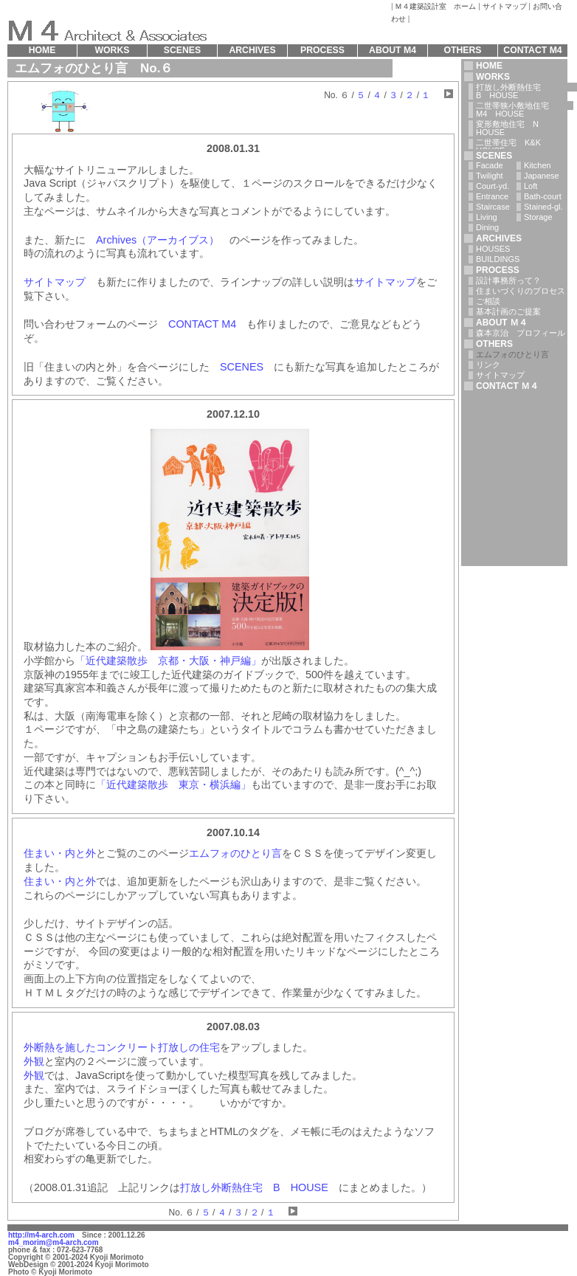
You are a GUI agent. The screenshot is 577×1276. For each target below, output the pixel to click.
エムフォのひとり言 (235, 853)
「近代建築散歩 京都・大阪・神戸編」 (168, 660)
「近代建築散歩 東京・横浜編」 (173, 784)
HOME (489, 66)
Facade (489, 165)
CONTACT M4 (202, 324)
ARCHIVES (499, 238)
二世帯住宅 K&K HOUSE (508, 146)
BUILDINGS (497, 259)
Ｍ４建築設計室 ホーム (435, 6)
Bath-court (543, 196)
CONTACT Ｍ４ (507, 386)
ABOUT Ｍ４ (502, 322)
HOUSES (493, 248)
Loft (530, 186)
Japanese (541, 175)
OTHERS (494, 344)
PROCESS (497, 270)
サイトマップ (505, 6)
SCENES (241, 367)
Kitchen (537, 165)
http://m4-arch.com (41, 1235)
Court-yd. (492, 186)
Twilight (489, 175)
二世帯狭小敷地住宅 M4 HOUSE (524, 109)
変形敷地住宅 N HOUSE (511, 128)
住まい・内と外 (60, 853)
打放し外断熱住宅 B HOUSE (254, 1187)
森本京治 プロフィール (520, 332)
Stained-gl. (543, 206)
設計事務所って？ (508, 280)
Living (486, 217)
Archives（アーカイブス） (157, 240)
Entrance (492, 196)
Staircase (493, 206)
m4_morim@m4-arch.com (53, 1242)
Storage (538, 217)
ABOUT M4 (392, 50)
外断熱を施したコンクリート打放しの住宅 (122, 1047)
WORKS (493, 77)
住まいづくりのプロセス (520, 290)
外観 (34, 1061)
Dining (487, 227)
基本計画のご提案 (508, 311)
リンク (488, 364)
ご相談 (488, 301)
